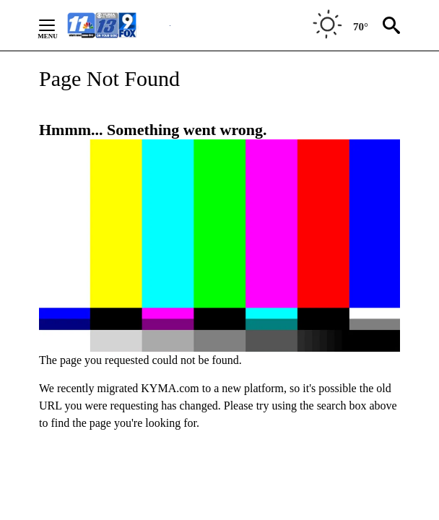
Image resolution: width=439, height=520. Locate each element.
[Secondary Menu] (58, 25)
